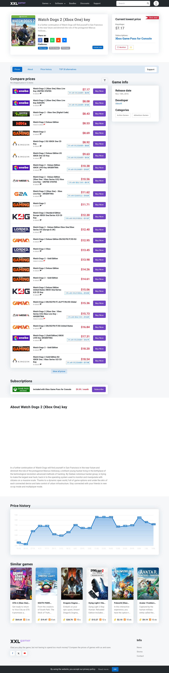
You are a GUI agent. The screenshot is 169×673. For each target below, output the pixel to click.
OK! (115, 669)
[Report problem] (130, 47)
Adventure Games (141, 115)
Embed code (98, 47)
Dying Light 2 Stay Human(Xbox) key (97, 603)
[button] (156, 3)
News (139, 647)
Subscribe (99, 389)
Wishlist (121, 47)
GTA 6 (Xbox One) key (20, 603)
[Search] (133, 3)
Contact (140, 656)
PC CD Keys (54, 48)
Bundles (72, 3)
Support (97, 3)
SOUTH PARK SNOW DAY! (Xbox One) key (46, 603)
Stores (140, 651)
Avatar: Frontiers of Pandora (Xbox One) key (147, 603)
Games (46, 3)
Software (60, 3)
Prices (17, 69)
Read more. (103, 669)
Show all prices (59, 371)
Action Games (123, 115)
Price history (46, 69)
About (30, 69)
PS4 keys (65, 48)
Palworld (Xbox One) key (121, 603)
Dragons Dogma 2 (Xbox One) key (71, 603)
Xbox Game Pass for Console (133, 38)
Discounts (84, 3)
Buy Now (99, 91)
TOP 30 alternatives (67, 69)
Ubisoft (118, 103)
